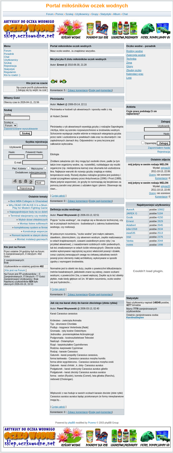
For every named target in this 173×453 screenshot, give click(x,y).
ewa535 (130, 233)
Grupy (94, 14)
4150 (160, 217)
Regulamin (10, 72)
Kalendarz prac (134, 74)
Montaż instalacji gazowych (32, 239)
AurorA (130, 209)
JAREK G (131, 213)
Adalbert (131, 225)
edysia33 (165, 168)
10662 (160, 209)
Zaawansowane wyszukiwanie (21, 128)
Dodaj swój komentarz (100, 90)
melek (129, 244)
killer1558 (131, 229)
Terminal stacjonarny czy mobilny (29, 215)
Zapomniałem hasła (159, 147)
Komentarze (161, 178)
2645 (160, 225)
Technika (131, 58)
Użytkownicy (82, 14)
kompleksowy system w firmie (31, 227)
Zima (129, 62)
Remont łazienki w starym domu (30, 235)
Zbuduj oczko (133, 70)
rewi (128, 236)
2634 (160, 229)
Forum (50, 14)
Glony (129, 66)
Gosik (129, 217)
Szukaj (69, 14)
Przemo (92, 422)
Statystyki (105, 14)
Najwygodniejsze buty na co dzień (28, 211)
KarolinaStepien (135, 317)
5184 (160, 213)
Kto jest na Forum (15, 270)
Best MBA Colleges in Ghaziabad (29, 201)
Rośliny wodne (134, 51)
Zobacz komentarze (78, 90)
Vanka (129, 240)
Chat (125, 14)
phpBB (71, 422)
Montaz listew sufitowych (34, 223)
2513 (160, 233)
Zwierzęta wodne (135, 55)
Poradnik (9, 53)
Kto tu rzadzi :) (12, 75)
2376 (160, 236)
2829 (160, 221)
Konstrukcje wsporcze (35, 231)
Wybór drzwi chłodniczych (33, 219)
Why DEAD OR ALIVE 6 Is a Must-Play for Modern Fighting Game (28, 206)
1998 (160, 244)
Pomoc (59, 14)
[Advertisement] (147, 90)
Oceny (152, 175)
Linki (129, 77)
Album (116, 14)
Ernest (130, 221)
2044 (160, 240)
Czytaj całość (58, 196)
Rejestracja (10, 65)
